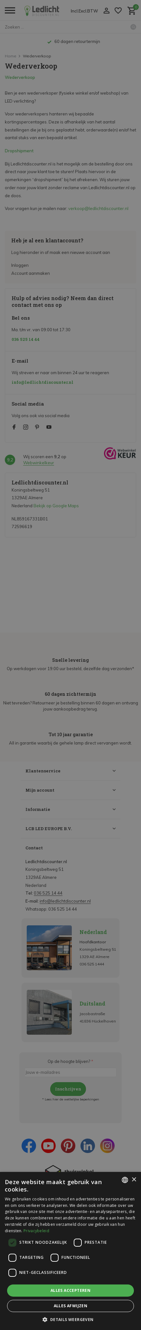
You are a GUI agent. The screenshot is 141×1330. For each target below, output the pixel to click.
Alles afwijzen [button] (71, 1306)
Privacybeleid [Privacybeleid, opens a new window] (36, 1230)
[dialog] (70, 1251)
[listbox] (125, 1180)
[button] (70, 1319)
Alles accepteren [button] (70, 1290)
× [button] (133, 1179)
